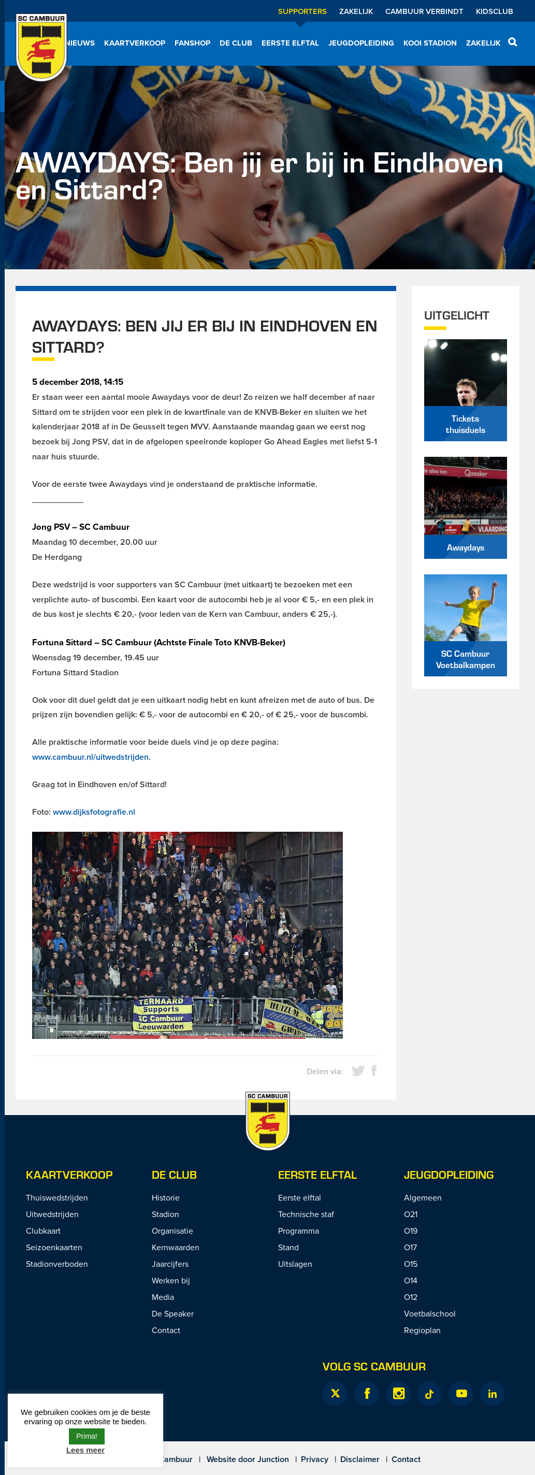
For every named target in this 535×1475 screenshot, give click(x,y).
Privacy (314, 1459)
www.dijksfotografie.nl (94, 812)
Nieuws (80, 43)
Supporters (302, 11)
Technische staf (306, 1214)
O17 (410, 1247)
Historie (166, 1197)
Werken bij (171, 1280)
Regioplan (422, 1330)
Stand (288, 1247)
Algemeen (423, 1197)
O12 (410, 1297)
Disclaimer (360, 1459)
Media (163, 1297)
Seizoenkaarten (54, 1247)
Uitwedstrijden (52, 1214)
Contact (166, 1330)
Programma (298, 1230)
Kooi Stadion (430, 43)
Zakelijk (356, 11)
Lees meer (85, 1449)
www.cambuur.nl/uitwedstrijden (90, 757)
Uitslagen (295, 1263)
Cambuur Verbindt (424, 11)
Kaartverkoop (134, 43)
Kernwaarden (175, 1247)
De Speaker (173, 1313)
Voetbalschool (430, 1313)
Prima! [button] (86, 1436)
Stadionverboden (57, 1263)
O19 (410, 1230)
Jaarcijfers (170, 1263)
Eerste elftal (290, 43)
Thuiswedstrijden (57, 1197)
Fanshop (192, 43)
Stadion (165, 1214)
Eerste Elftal (317, 1174)
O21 (410, 1214)
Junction (273, 1459)
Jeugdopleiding (361, 43)
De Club (236, 43)
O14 (410, 1280)
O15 (410, 1263)
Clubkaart (43, 1230)
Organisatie (172, 1230)
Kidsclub (494, 11)
